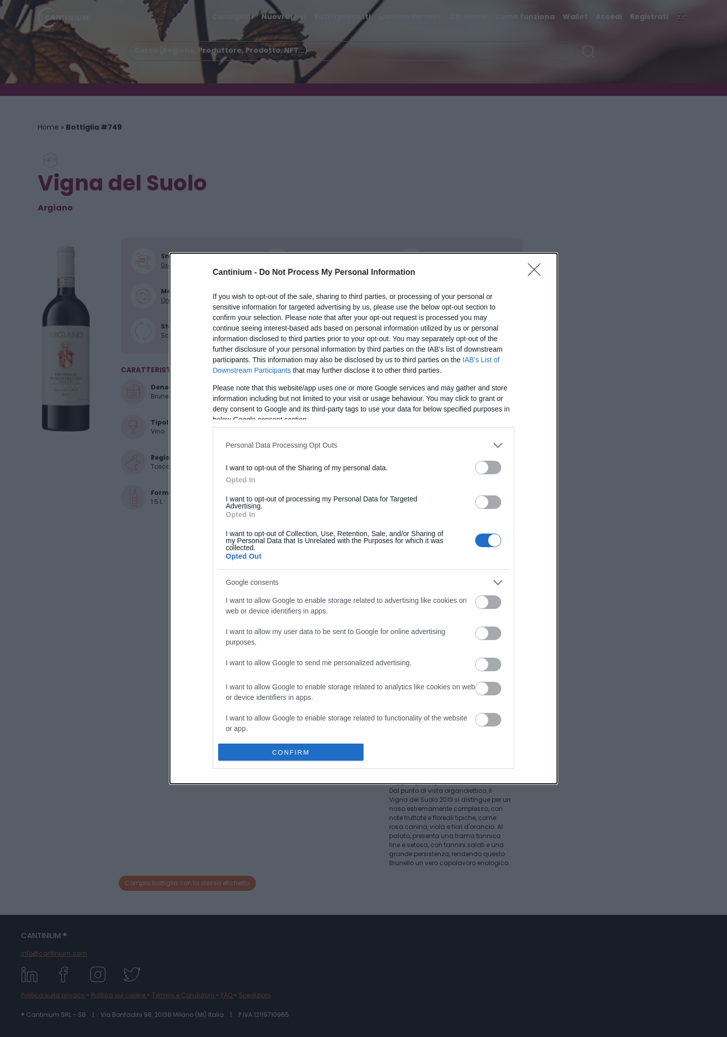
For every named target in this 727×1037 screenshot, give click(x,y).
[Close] (537, 272)
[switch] (488, 467)
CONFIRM (291, 752)
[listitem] (363, 445)
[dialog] (363, 518)
